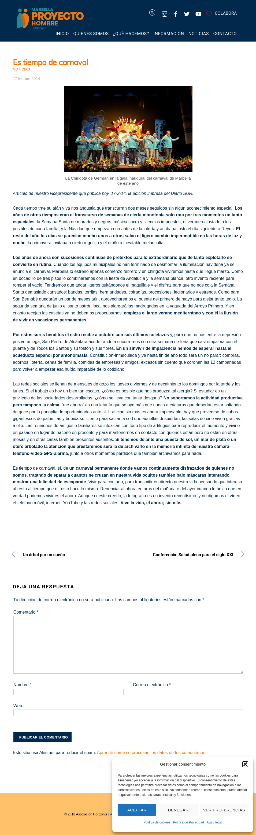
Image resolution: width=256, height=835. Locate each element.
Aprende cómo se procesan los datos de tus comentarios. (151, 752)
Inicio (62, 33)
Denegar (178, 810)
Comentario (25, 612)
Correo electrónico (152, 684)
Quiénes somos (91, 33)
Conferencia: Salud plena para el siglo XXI (184, 555)
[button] (245, 764)
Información (168, 33)
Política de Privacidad (188, 822)
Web (17, 705)
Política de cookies (156, 822)
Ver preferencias (224, 810)
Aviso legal (214, 822)
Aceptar (137, 810)
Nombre (22, 684)
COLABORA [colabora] (221, 13)
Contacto (225, 33)
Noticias (198, 33)
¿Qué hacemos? (131, 33)
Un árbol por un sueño (44, 555)
